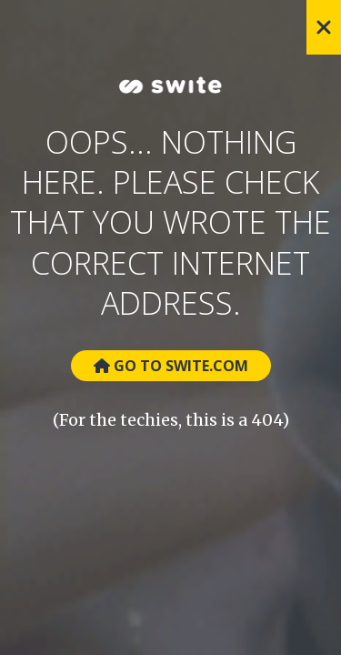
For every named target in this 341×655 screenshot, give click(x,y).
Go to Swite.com (171, 366)
